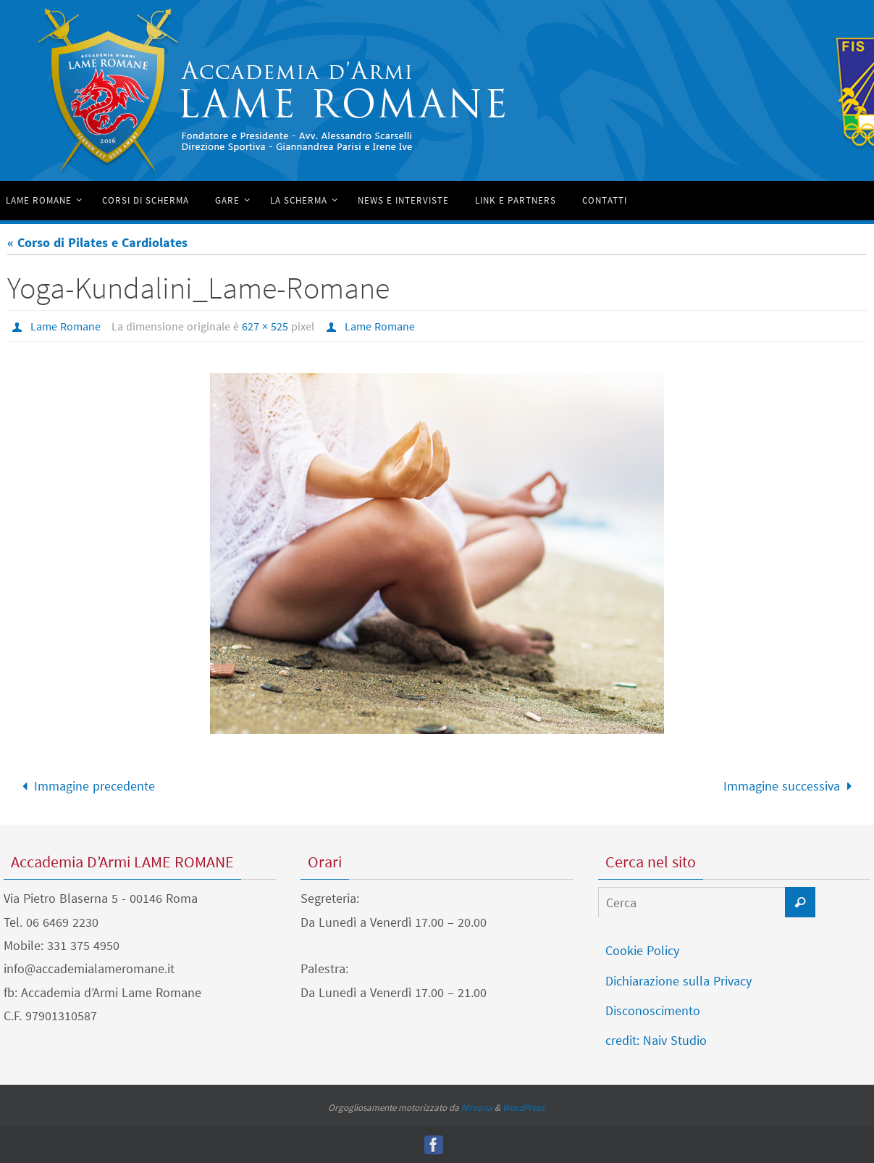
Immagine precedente (85, 786)
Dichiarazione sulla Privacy (678, 980)
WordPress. (524, 1107)
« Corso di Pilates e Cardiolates (97, 242)
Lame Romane (65, 326)
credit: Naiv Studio (656, 1040)
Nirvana (476, 1107)
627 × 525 (265, 326)
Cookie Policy (642, 950)
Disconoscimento (652, 1010)
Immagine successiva (790, 786)
